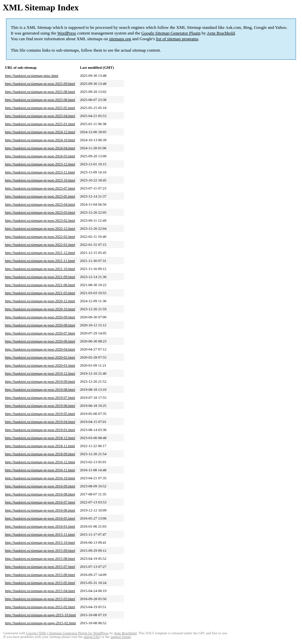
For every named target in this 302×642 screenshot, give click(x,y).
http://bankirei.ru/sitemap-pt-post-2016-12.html (40, 462)
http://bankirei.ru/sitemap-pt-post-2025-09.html (40, 84)
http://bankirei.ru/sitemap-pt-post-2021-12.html (40, 253)
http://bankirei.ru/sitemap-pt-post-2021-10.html (40, 269)
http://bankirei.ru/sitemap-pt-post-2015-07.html (40, 567)
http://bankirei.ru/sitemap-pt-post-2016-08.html (40, 494)
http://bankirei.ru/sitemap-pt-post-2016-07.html (40, 502)
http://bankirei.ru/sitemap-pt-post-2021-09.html (40, 277)
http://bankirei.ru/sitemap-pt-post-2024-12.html (40, 132)
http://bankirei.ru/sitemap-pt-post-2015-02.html (40, 607)
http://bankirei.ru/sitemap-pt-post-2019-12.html (40, 373)
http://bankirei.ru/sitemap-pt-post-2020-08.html (40, 325)
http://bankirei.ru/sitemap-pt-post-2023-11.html (40, 172)
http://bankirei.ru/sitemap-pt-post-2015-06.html (40, 575)
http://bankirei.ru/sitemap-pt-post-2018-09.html (40, 454)
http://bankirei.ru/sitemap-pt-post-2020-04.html (40, 349)
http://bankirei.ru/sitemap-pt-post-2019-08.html (40, 389)
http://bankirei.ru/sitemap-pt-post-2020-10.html (40, 309)
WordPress (66, 33)
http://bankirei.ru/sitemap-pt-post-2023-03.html (40, 212)
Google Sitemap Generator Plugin (171, 33)
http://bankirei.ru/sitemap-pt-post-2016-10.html (40, 478)
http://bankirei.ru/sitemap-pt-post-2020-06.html (40, 341)
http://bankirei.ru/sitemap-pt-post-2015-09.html (40, 550)
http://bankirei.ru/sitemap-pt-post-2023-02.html (40, 220)
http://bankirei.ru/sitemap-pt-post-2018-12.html (40, 438)
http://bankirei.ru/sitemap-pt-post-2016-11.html (40, 470)
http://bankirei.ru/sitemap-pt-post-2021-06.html (40, 285)
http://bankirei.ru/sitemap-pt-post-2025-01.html (40, 124)
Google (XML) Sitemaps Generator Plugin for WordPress (67, 633)
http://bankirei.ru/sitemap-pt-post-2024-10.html (40, 140)
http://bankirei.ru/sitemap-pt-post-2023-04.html (40, 204)
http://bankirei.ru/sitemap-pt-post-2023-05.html (40, 196)
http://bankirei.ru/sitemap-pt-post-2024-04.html (40, 148)
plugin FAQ (91, 637)
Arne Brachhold (221, 33)
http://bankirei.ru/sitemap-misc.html (31, 75)
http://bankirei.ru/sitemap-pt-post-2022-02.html (40, 236)
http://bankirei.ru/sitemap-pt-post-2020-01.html (40, 365)
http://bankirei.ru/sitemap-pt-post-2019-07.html (40, 397)
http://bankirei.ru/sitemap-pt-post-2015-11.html (40, 534)
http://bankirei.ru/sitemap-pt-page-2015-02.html (40, 623)
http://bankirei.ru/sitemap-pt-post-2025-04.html (40, 116)
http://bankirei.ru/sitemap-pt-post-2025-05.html (40, 108)
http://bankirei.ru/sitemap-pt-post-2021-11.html (40, 261)
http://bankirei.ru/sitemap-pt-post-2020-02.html (40, 357)
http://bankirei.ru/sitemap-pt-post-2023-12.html (40, 164)
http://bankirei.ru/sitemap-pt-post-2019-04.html (40, 422)
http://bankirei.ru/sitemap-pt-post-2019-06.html (40, 406)
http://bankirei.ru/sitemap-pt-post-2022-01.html (40, 245)
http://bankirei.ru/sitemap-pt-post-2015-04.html (40, 591)
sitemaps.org (120, 38)
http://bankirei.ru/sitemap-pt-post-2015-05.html (40, 583)
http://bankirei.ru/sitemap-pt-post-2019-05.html (40, 414)
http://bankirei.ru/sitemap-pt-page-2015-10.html (40, 615)
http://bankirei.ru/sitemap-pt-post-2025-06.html (40, 100)
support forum (120, 637)
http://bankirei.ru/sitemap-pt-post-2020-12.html (40, 301)
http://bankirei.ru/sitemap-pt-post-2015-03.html (40, 599)
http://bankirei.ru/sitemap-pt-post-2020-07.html (40, 333)
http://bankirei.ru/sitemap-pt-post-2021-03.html (40, 293)
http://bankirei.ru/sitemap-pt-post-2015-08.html (40, 558)
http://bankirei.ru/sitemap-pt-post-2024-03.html (40, 156)
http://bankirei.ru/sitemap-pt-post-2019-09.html (40, 381)
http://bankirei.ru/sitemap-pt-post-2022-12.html (40, 228)
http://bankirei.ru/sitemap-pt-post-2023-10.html (40, 180)
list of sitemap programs (177, 38)
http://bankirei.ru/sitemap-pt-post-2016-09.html (40, 486)
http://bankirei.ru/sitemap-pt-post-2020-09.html (40, 317)
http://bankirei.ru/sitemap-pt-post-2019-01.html (40, 430)
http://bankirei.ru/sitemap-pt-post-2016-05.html (40, 518)
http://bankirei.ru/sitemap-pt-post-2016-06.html (40, 510)
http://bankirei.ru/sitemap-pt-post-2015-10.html (40, 542)
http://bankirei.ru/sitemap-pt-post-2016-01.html (40, 526)
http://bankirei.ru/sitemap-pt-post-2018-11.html (40, 446)
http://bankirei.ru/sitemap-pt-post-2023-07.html (40, 188)
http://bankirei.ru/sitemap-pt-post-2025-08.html (40, 92)
